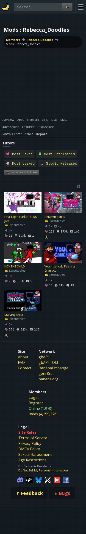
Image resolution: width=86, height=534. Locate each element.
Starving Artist (13, 315)
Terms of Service (32, 437)
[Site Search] (67, 7)
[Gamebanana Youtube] (57, 479)
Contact (24, 367)
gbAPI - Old (48, 362)
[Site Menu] (80, 7)
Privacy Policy (29, 443)
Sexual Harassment (35, 454)
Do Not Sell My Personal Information (43, 470)
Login (34, 397)
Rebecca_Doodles (40, 40)
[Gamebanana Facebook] (66, 479)
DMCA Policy (29, 448)
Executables (14, 225)
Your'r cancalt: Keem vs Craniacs (60, 268)
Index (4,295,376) (43, 413)
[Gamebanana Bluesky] (38, 479)
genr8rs (45, 373)
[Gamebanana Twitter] (47, 479)
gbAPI (44, 356)
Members (13, 40)
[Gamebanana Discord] (20, 479)
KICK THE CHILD (14, 266)
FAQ (21, 362)
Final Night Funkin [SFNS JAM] (20, 219)
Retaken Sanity (54, 217)
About (23, 356)
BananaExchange (53, 367)
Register (36, 402)
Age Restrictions (32, 459)
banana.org (48, 379)
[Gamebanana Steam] (29, 479)
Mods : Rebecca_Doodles (23, 44)
